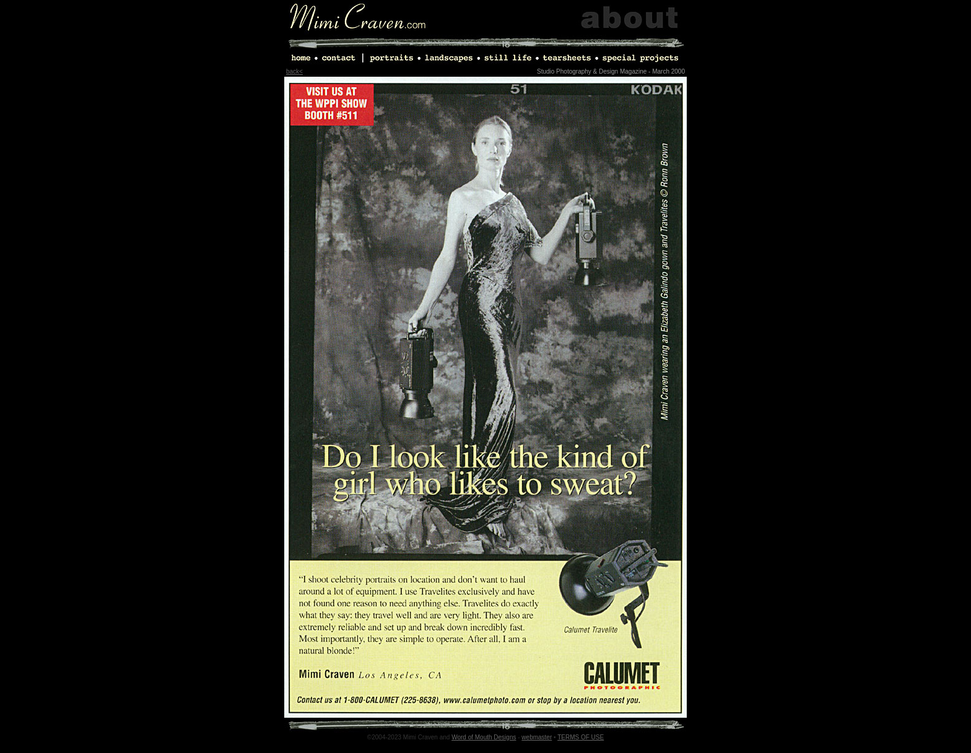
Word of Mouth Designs (483, 737)
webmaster (536, 737)
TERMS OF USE (580, 737)
